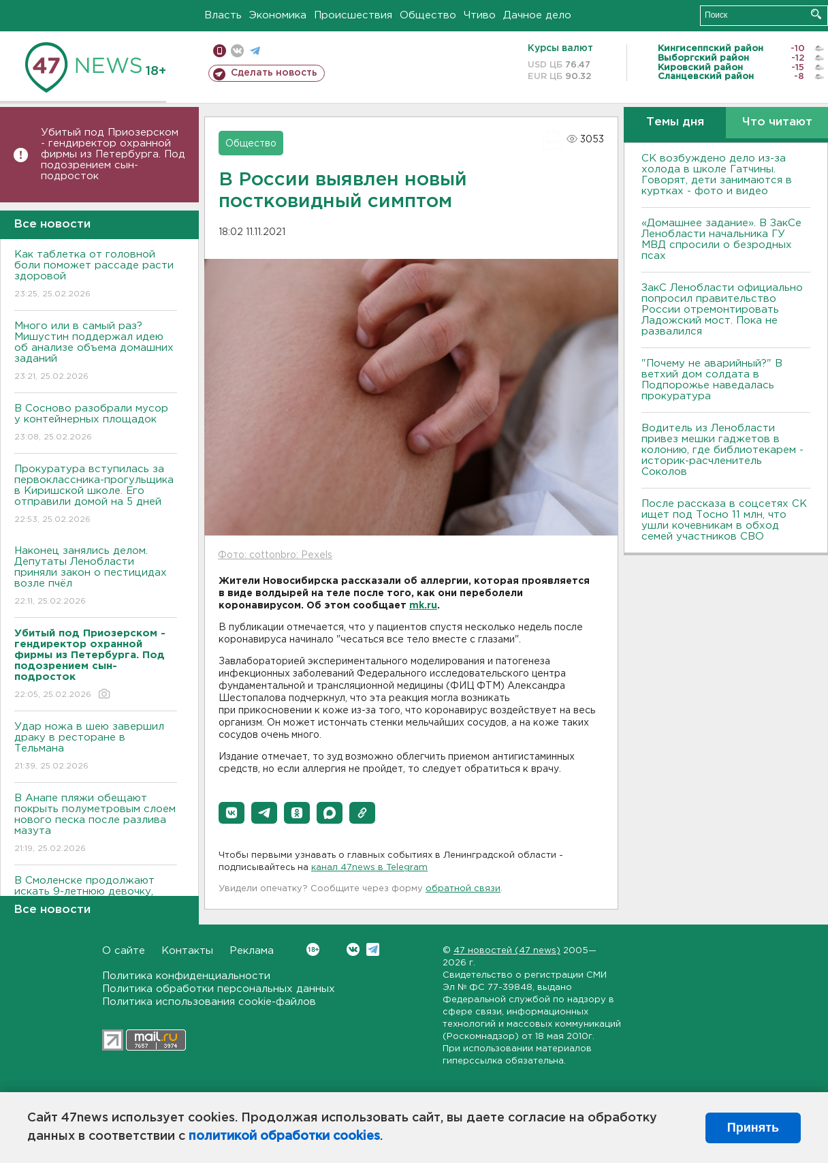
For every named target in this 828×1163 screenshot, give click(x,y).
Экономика (277, 15)
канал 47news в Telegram (369, 867)
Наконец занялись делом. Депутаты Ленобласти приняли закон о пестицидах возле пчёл (95, 576)
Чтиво (480, 15)
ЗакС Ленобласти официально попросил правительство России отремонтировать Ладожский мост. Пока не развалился (722, 309)
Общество (428, 15)
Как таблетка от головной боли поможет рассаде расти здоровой (95, 275)
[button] (231, 813)
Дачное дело (537, 15)
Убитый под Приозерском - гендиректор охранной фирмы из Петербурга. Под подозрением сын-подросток (113, 154)
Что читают (777, 122)
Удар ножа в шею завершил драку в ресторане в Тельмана (95, 747)
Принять (753, 1127)
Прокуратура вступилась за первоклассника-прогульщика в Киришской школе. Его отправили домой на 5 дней (95, 495)
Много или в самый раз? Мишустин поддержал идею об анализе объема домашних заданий (95, 352)
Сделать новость (274, 73)
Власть (223, 15)
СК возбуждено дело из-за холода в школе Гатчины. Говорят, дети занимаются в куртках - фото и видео (716, 175)
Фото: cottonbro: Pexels (275, 555)
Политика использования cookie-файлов (209, 1001)
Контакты (187, 950)
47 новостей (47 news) (506, 951)
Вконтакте (312, 949)
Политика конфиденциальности (186, 976)
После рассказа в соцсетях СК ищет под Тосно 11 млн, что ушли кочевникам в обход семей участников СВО (724, 520)
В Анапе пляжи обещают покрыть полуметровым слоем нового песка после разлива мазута (95, 824)
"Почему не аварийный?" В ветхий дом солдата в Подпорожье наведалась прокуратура (711, 380)
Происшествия (353, 15)
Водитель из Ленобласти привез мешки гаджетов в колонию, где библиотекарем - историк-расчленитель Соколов (722, 450)
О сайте (123, 950)
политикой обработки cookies (284, 1136)
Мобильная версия (219, 50)
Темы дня (675, 122)
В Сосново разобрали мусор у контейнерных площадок (95, 423)
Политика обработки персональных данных (218, 988)
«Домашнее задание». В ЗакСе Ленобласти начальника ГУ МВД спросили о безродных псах (721, 239)
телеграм (255, 50)
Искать (816, 14)
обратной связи (463, 889)
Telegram (372, 949)
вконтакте (237, 50)
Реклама (251, 950)
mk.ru (423, 606)
